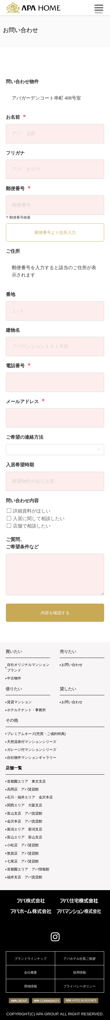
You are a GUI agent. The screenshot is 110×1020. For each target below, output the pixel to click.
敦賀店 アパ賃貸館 (23, 853)
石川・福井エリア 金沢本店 (30, 797)
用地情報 (30, 986)
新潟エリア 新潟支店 (24, 829)
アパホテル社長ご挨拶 (79, 958)
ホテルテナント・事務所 (26, 710)
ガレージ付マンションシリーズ (31, 750)
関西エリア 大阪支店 (24, 805)
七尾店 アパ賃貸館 (23, 861)
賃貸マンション (19, 702)
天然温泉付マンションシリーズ (31, 742)
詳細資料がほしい (28, 510)
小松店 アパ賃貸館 (23, 845)
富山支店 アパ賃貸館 (24, 813)
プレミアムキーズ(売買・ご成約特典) (36, 734)
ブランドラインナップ (30, 958)
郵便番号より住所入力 (55, 232)
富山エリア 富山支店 (24, 837)
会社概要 (30, 972)
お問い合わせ (71, 665)
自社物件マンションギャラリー (31, 758)
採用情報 (79, 972)
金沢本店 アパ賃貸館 (24, 821)
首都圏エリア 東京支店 (26, 781)
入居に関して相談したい (36, 518)
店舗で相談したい (28, 525)
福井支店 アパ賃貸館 (24, 877)
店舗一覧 (14, 768)
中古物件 (14, 678)
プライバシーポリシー (79, 986)
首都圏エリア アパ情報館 (28, 869)
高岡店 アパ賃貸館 (23, 789)
